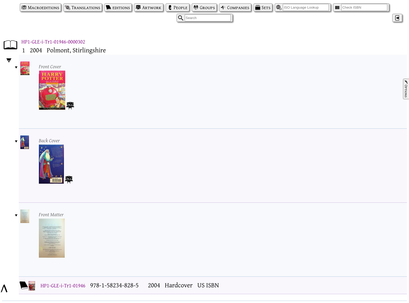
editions (121, 7)
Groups (207, 7)
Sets (266, 7)
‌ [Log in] (397, 18)
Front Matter (51, 214)
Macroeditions (43, 7)
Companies (238, 7)
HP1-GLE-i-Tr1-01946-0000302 (53, 41)
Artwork (151, 7)
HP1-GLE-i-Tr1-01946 (63, 285)
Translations (85, 7)
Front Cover (50, 66)
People (181, 7)
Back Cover (49, 140)
